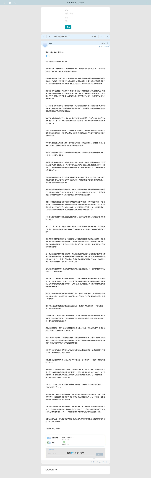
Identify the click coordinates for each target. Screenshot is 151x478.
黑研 (107, 46)
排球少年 (103, 46)
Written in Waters (75, 2)
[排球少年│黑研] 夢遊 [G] (55, 52)
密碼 (66, 17)
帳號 (66, 10)
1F (47, 56)
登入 (68, 27)
